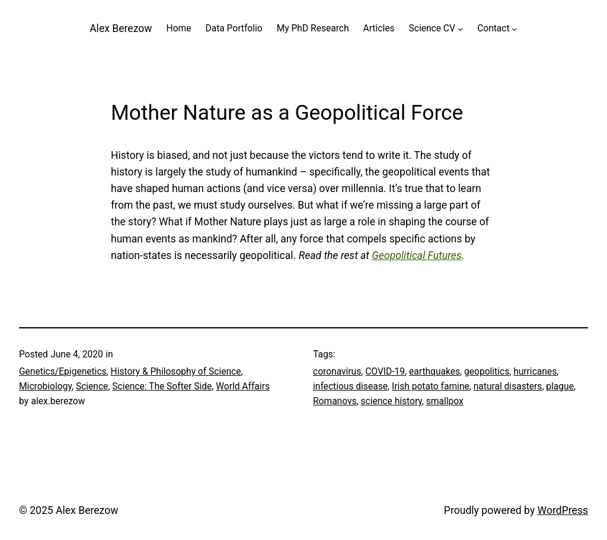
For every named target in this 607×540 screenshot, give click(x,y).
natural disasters (508, 386)
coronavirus (337, 371)
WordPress (563, 510)
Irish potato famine (430, 386)
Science (92, 386)
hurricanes (535, 371)
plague (560, 386)
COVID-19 (385, 371)
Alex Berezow (121, 28)
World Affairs (243, 386)
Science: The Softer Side (162, 386)
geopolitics (486, 371)
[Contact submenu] (514, 28)
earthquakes (434, 371)
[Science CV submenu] (460, 28)
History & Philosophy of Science (176, 371)
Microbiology (45, 386)
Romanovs (335, 401)
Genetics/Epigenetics (63, 371)
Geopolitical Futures (416, 255)
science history (391, 401)
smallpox (445, 401)
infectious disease (350, 386)
